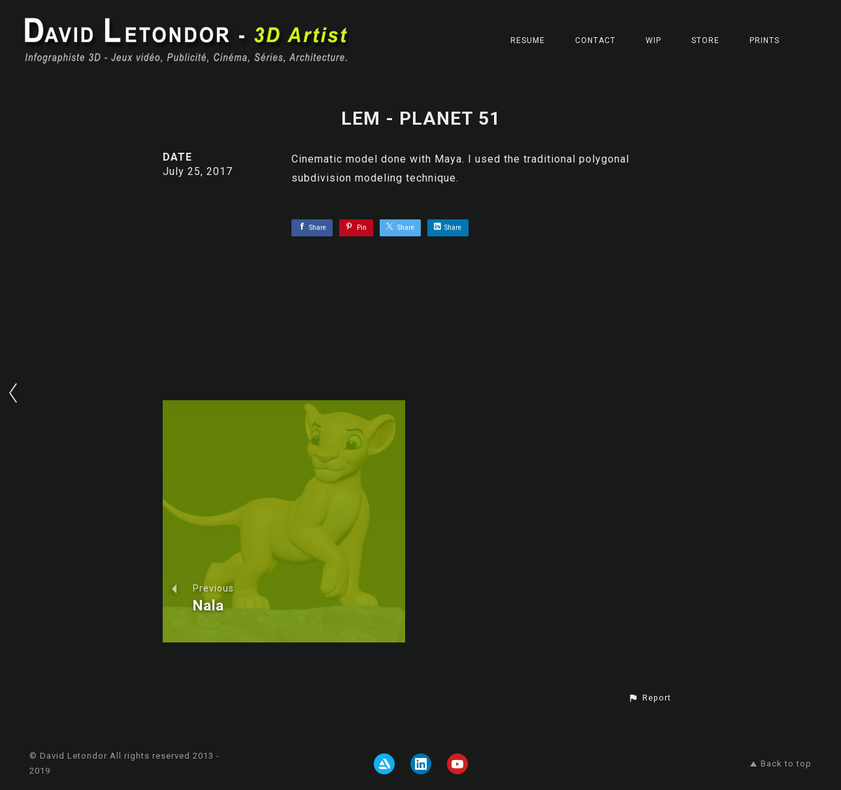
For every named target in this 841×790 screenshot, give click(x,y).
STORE (705, 40)
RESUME (527, 40)
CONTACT (595, 40)
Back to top (781, 763)
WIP (653, 40)
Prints (765, 40)
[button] (649, 698)
